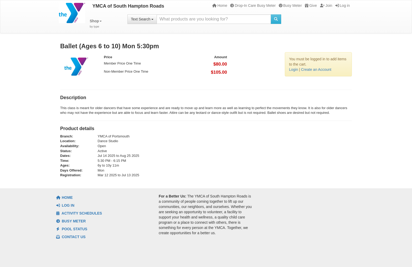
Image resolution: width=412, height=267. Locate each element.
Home (219, 5)
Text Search (142, 19)
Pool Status (71, 229)
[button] (96, 23)
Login (293, 69)
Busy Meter (290, 5)
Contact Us (71, 237)
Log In (65, 205)
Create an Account (316, 69)
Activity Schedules (79, 213)
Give (311, 5)
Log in (342, 5)
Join (326, 5)
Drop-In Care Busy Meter (253, 5)
